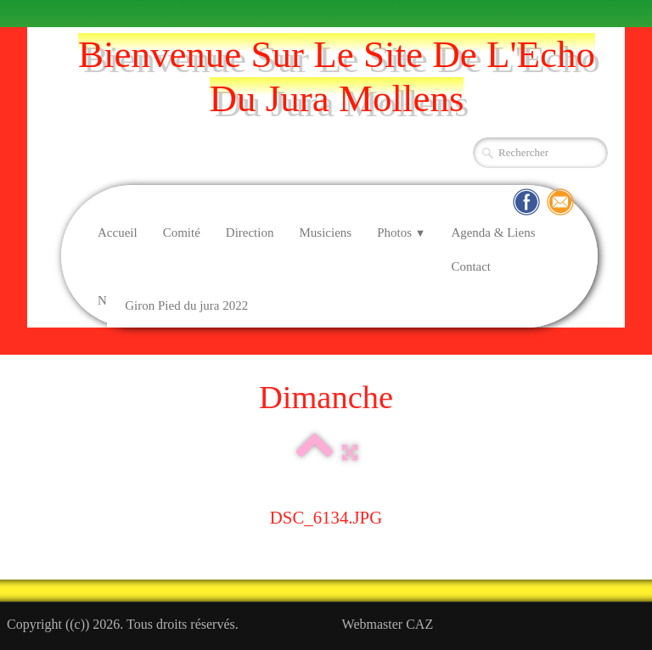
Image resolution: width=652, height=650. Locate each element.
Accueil (118, 232)
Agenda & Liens (493, 232)
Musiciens (325, 232)
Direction (250, 232)
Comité (181, 232)
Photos (401, 232)
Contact (471, 266)
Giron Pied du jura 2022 (186, 305)
